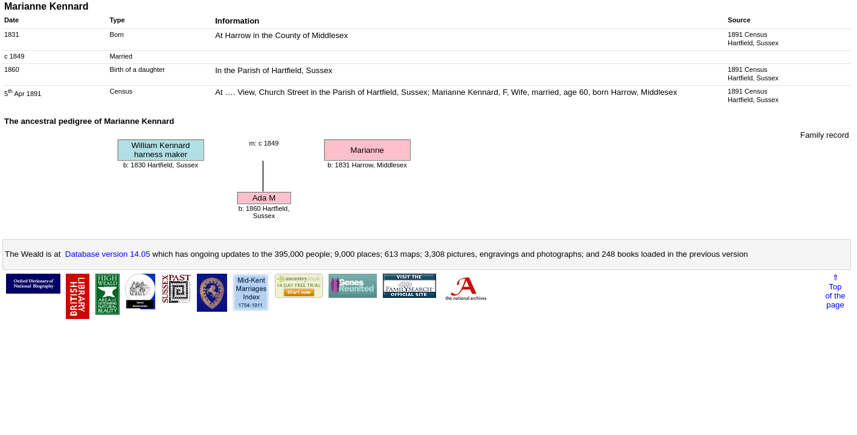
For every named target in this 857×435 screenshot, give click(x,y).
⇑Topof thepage (835, 291)
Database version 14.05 (107, 254)
